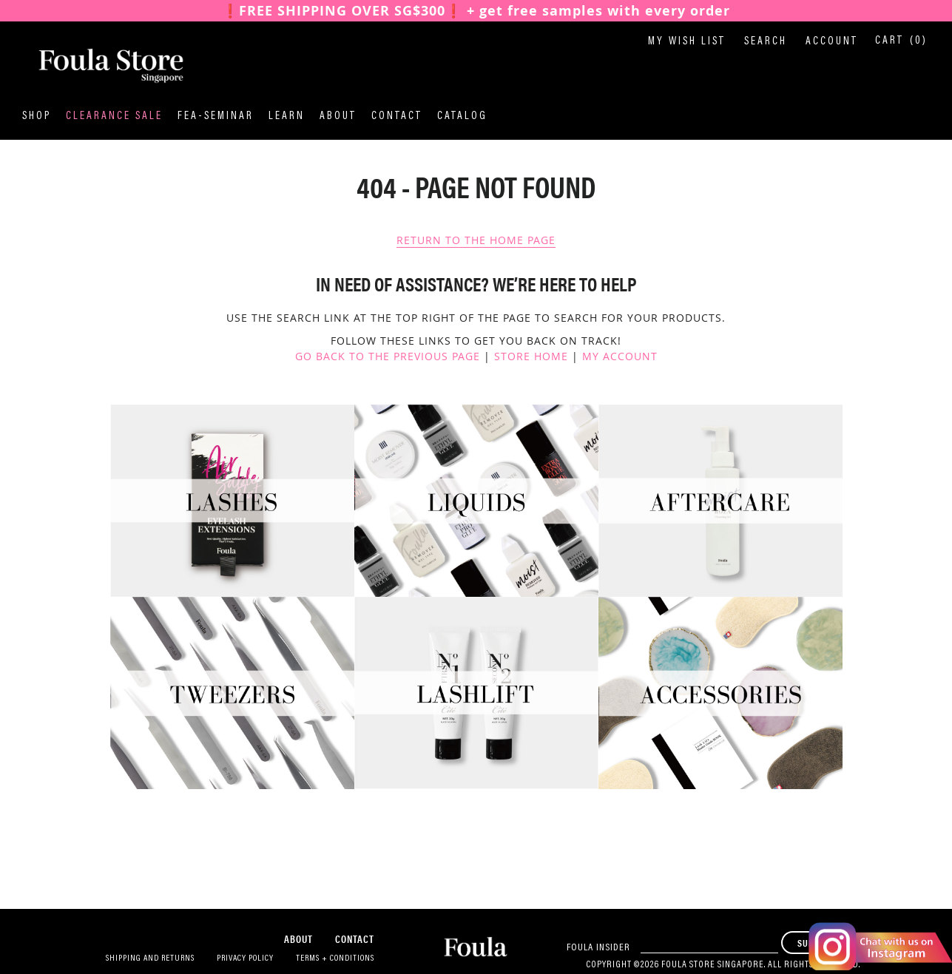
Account (832, 41)
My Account (620, 356)
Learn (287, 116)
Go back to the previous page (387, 356)
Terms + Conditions (335, 958)
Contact (396, 116)
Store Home (531, 356)
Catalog (462, 116)
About (338, 116)
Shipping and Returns (150, 958)
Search (765, 41)
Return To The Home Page (476, 240)
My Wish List (687, 41)
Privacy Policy (245, 958)
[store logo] (96, 66)
